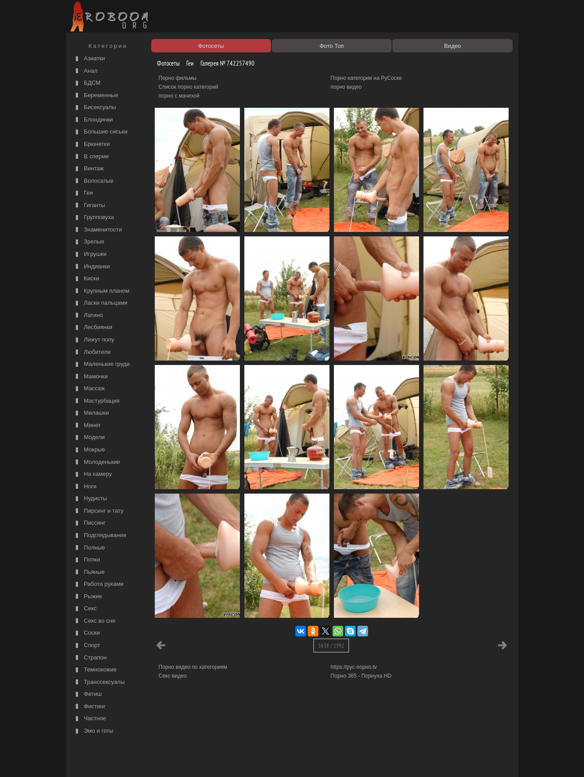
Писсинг (90, 523)
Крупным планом (101, 291)
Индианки (92, 267)
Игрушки (90, 254)
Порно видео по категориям (193, 667)
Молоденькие (97, 462)
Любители (92, 352)
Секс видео (173, 676)
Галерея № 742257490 (224, 63)
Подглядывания (100, 535)
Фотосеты (165, 63)
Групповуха (94, 217)
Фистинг (90, 706)
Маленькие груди (102, 364)
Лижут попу (94, 340)
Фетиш (88, 694)
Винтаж (89, 169)
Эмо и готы (94, 731)
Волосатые (94, 181)
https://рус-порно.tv (354, 667)
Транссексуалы (99, 682)
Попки (87, 560)
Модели (89, 437)
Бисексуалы (95, 107)
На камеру (93, 474)
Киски (86, 279)
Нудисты (90, 498)
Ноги (85, 487)
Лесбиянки (93, 327)
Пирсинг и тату (99, 511)
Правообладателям (150, 760)
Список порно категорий (189, 87)
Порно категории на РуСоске (366, 78)
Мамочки (91, 377)
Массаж (89, 388)
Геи (83, 193)
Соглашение (191, 760)
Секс (85, 608)
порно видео (346, 87)
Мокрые (89, 450)
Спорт (87, 645)
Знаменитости (98, 230)
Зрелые (89, 242)
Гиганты (89, 205)
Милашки (91, 413)
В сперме (91, 157)
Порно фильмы (177, 78)
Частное (90, 718)
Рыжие (88, 596)
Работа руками (99, 584)
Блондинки (93, 120)
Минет (87, 425)
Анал (86, 71)
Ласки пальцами (101, 303)
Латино (88, 315)
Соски (87, 633)
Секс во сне (95, 621)
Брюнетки (92, 144)
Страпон (90, 658)
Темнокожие (95, 670)
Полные (89, 548)
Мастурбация (97, 401)
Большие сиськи (101, 132)
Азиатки (89, 59)
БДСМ (87, 83)
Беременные (96, 95)
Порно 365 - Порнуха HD (361, 676)
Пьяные (89, 572)
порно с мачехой (179, 96)
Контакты (222, 760)
